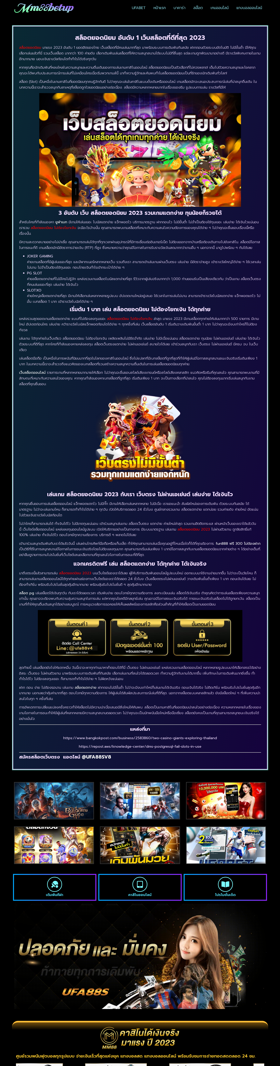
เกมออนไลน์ (220, 8)
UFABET (139, 8)
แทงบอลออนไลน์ (249, 8)
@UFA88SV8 (95, 756)
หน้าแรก (159, 8)
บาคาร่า (179, 8)
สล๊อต (198, 8)
